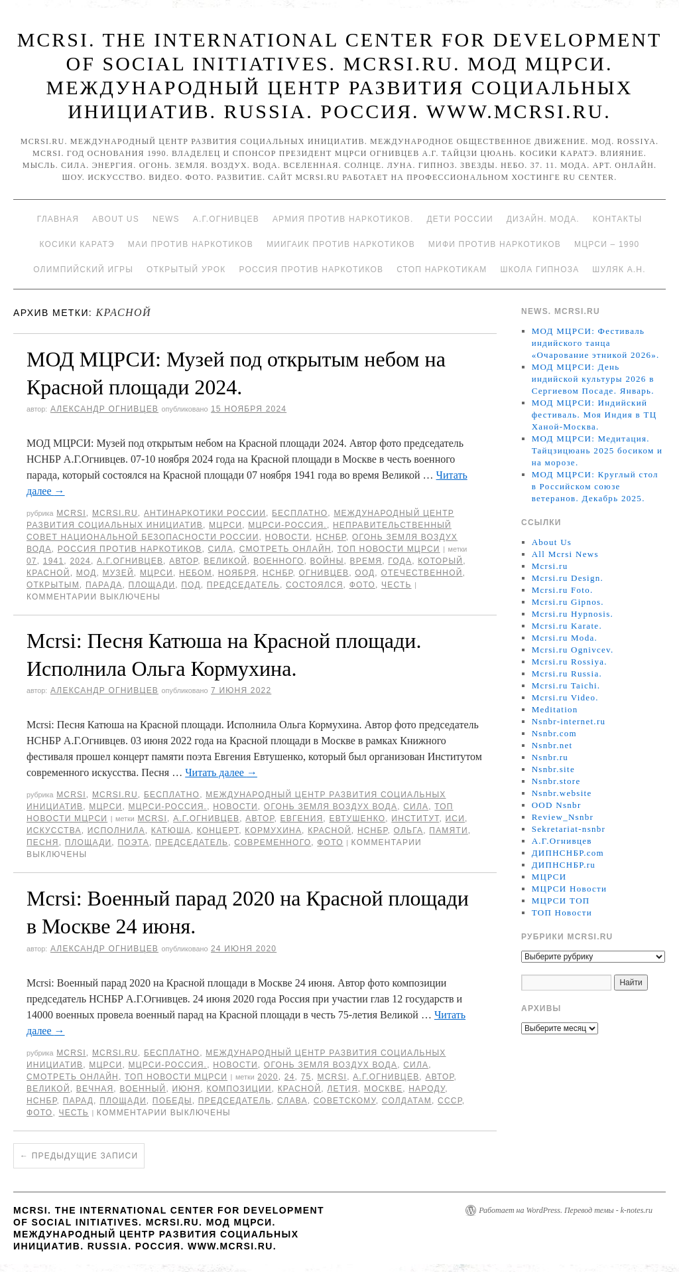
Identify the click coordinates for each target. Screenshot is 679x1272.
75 (306, 1076)
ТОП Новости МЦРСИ (389, 549)
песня (43, 842)
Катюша (171, 830)
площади (152, 585)
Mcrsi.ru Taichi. (566, 685)
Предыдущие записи (79, 1155)
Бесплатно (300, 513)
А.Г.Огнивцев (226, 219)
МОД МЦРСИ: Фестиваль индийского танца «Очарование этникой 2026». (596, 343)
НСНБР (331, 537)
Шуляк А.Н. (618, 269)
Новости (287, 537)
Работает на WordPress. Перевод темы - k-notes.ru (565, 1210)
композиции (238, 1088)
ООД (365, 573)
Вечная (95, 1088)
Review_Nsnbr (563, 817)
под (190, 585)
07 (32, 561)
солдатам (407, 1100)
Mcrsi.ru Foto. (562, 590)
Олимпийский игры (83, 269)
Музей (118, 573)
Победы (172, 1100)
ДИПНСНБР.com (568, 853)
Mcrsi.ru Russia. (567, 673)
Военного (278, 561)
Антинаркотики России (205, 513)
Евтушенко (357, 818)
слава (292, 1100)
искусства (54, 830)
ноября (237, 573)
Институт (415, 818)
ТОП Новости (562, 912)
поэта (133, 842)
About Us (115, 219)
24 (289, 1076)
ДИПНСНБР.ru (564, 865)
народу (426, 1088)
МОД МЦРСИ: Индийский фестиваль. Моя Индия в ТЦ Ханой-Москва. (594, 415)
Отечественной (421, 573)
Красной (48, 573)
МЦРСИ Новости (569, 889)
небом (195, 573)
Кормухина (273, 830)
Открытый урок (186, 269)
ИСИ (455, 818)
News (166, 219)
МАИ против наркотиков (190, 244)
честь (396, 585)
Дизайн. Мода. (543, 219)
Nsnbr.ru (550, 757)
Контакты (617, 219)
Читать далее (221, 772)
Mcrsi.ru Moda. (564, 638)
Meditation (555, 709)
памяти (448, 830)
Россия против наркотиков (311, 269)
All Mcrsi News (565, 554)
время (366, 561)
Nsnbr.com (554, 733)
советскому (345, 1100)
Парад (78, 1100)
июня (186, 1088)
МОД (86, 573)
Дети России (460, 219)
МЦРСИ (225, 525)
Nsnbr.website (562, 793)
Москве (383, 1088)
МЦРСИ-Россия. (287, 525)
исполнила (116, 830)
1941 (53, 561)
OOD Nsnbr (557, 805)
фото (362, 585)
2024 (80, 561)
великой (225, 561)
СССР (450, 1100)
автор (183, 561)
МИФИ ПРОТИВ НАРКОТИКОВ (494, 244)
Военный (142, 1088)
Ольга (409, 830)
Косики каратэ (77, 244)
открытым (53, 585)
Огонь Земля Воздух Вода (330, 806)
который (440, 561)
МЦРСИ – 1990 (606, 244)
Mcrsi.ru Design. (568, 578)
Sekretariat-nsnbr (569, 829)
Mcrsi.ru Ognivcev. (573, 650)
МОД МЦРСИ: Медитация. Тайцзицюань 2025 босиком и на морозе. (597, 450)
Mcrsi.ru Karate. (567, 626)
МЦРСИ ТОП (561, 901)
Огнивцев (324, 573)
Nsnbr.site (553, 769)
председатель (243, 585)
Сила (220, 549)
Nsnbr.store (556, 781)
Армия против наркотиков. (343, 219)
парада (104, 585)
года (400, 561)
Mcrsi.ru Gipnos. (568, 602)
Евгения (301, 818)
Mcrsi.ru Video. (565, 697)
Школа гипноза (539, 269)
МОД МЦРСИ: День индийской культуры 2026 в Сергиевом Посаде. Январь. (593, 379)
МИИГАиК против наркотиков (341, 244)
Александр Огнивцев (104, 409)
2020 (267, 1076)
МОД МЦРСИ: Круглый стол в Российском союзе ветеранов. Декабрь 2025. (595, 486)
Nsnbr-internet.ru (569, 721)
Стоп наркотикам (442, 269)
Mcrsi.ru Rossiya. (569, 662)
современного (272, 842)
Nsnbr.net (552, 745)
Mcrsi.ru (115, 513)
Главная (58, 219)
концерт (218, 830)
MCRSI (71, 513)
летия (342, 1088)
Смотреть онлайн (285, 549)
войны (327, 561)
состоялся (314, 585)
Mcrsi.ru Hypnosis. (572, 614)
